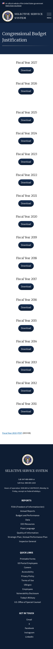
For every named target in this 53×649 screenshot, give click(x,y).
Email (29, 619)
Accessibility (28, 571)
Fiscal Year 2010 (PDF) (12, 433)
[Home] (23, 16)
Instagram (29, 632)
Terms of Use (27, 580)
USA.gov (27, 584)
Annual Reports (27, 511)
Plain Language (27, 528)
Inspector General (27, 541)
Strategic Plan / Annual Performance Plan (27, 537)
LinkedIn (29, 636)
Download (26, 70)
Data (27, 519)
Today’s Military (27, 597)
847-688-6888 (27, 479)
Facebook (29, 628)
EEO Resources (28, 524)
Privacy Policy (27, 576)
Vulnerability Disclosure (27, 593)
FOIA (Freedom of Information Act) (27, 506)
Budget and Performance (27, 515)
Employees (27, 589)
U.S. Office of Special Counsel (27, 602)
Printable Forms (27, 558)
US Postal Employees (28, 563)
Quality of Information (27, 532)
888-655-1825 (30, 483)
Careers (27, 567)
